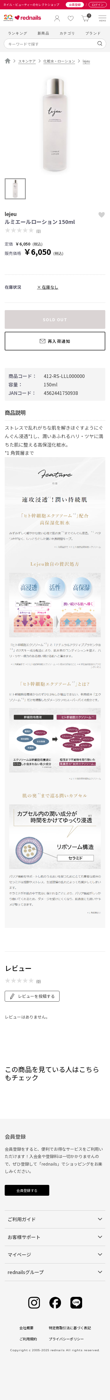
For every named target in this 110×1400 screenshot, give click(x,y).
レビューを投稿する (32, 996)
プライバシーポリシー (66, 1338)
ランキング (17, 33)
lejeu (86, 60)
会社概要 (26, 1327)
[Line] (76, 1303)
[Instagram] (34, 1303)
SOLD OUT (55, 319)
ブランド (93, 33)
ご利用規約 (28, 1338)
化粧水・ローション (59, 60)
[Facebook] (55, 1303)
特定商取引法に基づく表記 (70, 1327)
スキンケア (27, 60)
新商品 (43, 33)
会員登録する (27, 1190)
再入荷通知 (55, 341)
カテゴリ (67, 33)
